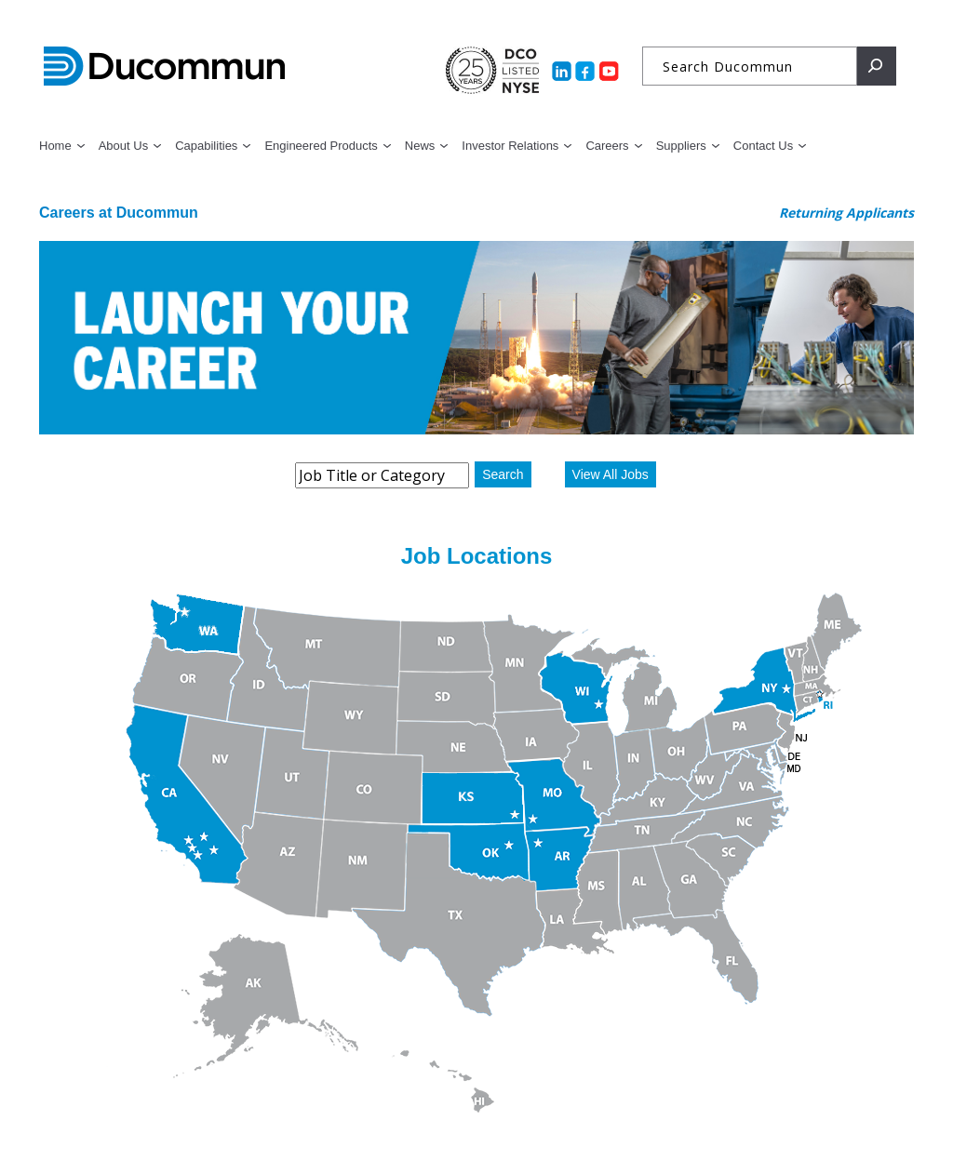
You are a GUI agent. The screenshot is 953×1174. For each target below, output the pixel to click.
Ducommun (164, 67)
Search (502, 474)
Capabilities (206, 146)
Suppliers (681, 146)
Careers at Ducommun (118, 212)
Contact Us (763, 146)
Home (55, 146)
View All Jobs (610, 474)
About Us (123, 146)
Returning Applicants (846, 212)
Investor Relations (510, 146)
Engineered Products (320, 146)
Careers (606, 146)
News (420, 146)
